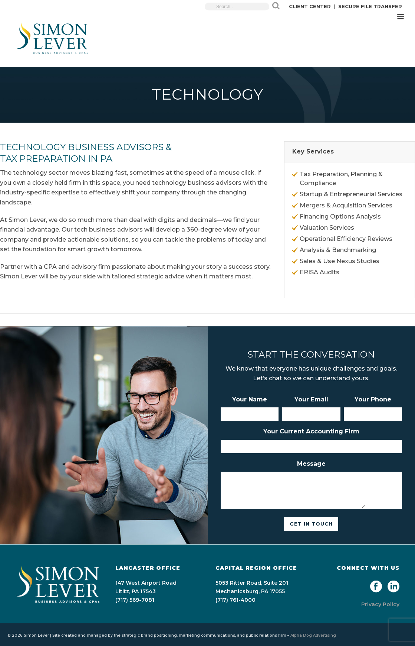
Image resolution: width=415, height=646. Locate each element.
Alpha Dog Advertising (313, 635)
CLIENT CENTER (310, 6)
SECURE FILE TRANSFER (370, 6)
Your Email (311, 399)
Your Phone (373, 399)
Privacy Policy (380, 604)
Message (311, 463)
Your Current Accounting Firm (311, 431)
